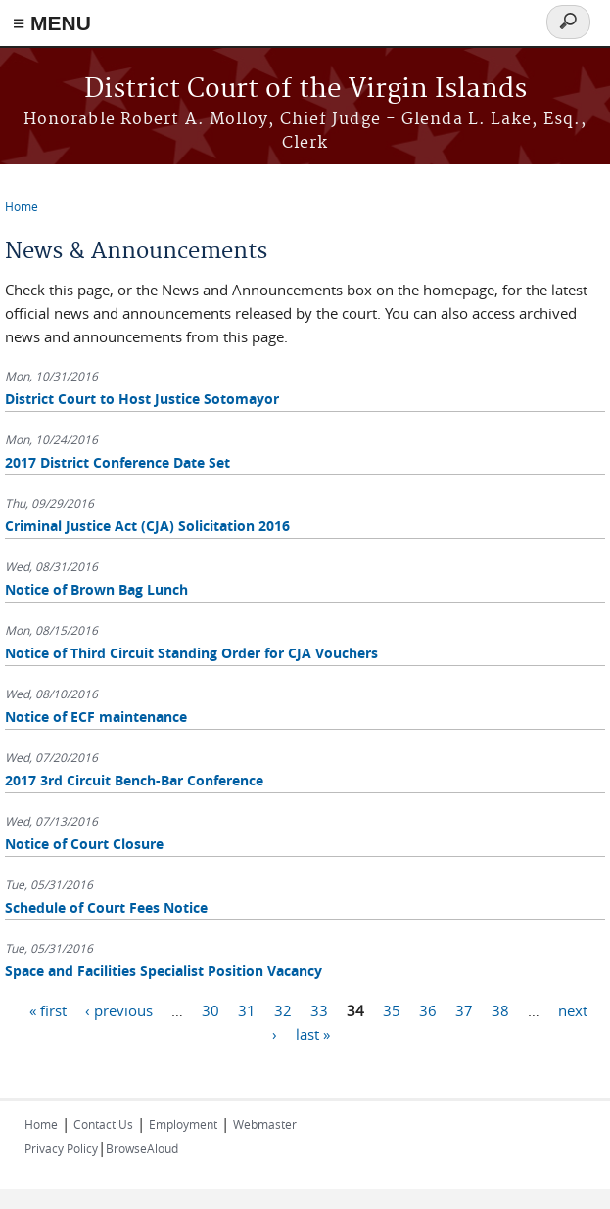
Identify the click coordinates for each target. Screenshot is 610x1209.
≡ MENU (52, 23)
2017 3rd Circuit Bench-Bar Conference (134, 780)
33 (319, 1009)
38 (500, 1009)
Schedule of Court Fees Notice (106, 907)
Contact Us (103, 1124)
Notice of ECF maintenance (96, 716)
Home (21, 206)
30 (210, 1009)
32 (283, 1009)
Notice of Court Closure (84, 843)
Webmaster (265, 1124)
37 (464, 1009)
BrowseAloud (142, 1148)
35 (391, 1009)
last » (313, 1033)
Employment (183, 1124)
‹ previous (119, 1009)
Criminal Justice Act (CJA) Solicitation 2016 (147, 525)
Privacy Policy (61, 1148)
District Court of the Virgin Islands (305, 89)
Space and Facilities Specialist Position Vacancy (163, 971)
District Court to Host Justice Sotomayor (142, 398)
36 (428, 1009)
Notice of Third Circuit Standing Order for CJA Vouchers (191, 653)
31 (247, 1009)
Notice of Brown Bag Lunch (96, 589)
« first (48, 1009)
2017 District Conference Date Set (117, 462)
